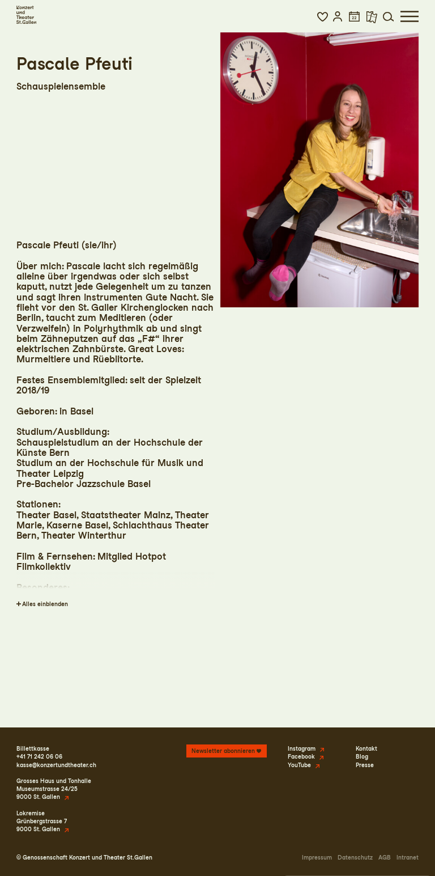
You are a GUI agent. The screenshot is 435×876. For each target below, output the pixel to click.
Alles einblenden (45, 603)
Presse (365, 764)
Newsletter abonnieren (223, 750)
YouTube (299, 764)
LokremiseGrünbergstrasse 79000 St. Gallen (41, 821)
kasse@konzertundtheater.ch (56, 764)
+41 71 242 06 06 (39, 756)
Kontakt (366, 748)
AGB (384, 857)
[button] (322, 16)
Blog (362, 756)
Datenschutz (355, 857)
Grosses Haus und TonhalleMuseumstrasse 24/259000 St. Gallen (53, 788)
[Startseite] (26, 15)
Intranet (407, 857)
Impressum (317, 857)
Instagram (301, 748)
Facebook (301, 756)
